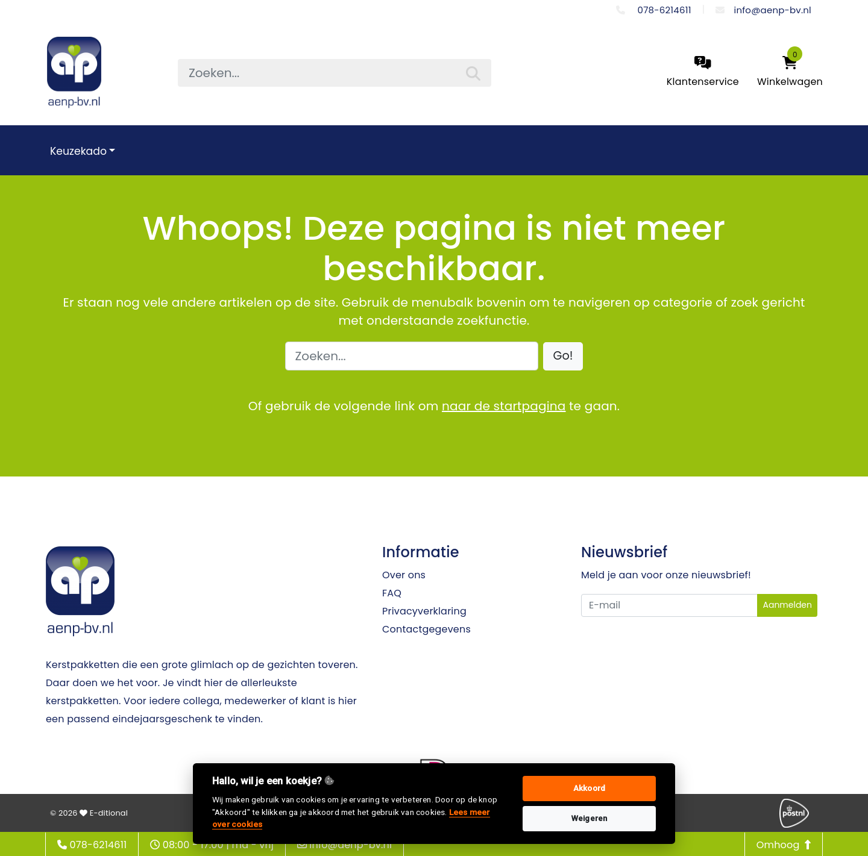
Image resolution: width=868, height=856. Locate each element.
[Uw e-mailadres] (669, 605)
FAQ (391, 593)
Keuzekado (78, 151)
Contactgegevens (426, 629)
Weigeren (589, 818)
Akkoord (589, 788)
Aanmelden (787, 605)
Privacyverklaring (424, 611)
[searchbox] (334, 73)
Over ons (404, 575)
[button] (563, 356)
